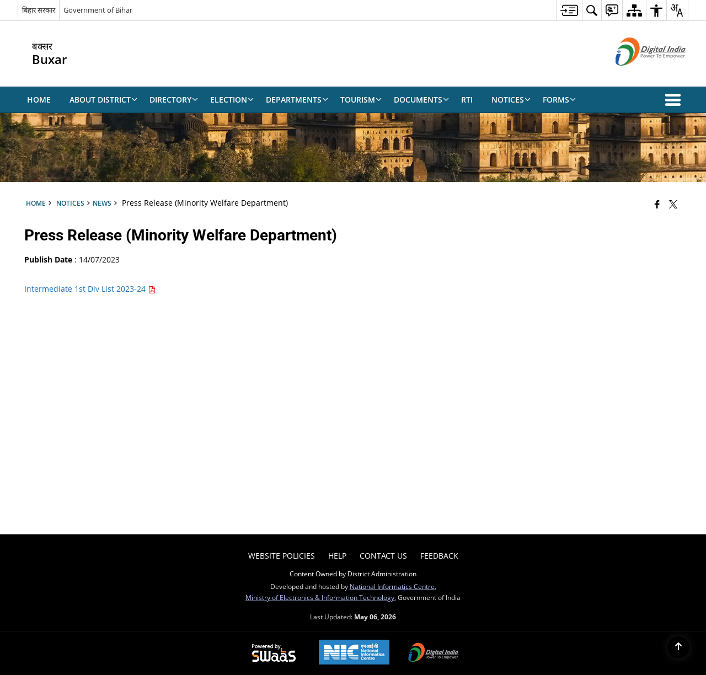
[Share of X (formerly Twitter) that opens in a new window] (673, 204)
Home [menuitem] (39, 99)
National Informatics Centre (392, 586)
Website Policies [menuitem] (281, 555)
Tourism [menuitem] (361, 99)
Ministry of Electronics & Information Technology (319, 597)
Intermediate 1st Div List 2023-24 (90, 288)
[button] (675, 100)
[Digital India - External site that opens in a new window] (636, 74)
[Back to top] (678, 647)
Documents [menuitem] (421, 99)
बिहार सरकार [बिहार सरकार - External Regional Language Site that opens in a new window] (38, 10)
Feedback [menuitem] (439, 555)
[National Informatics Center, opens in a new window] (354, 653)
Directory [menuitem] (173, 99)
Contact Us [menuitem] (383, 555)
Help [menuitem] (337, 555)
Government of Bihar (97, 10)
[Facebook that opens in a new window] (657, 204)
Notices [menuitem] (511, 99)
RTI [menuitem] (467, 99)
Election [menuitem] (232, 99)
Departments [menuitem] (297, 99)
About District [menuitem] (103, 99)
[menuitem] (569, 10)
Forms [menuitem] (559, 99)
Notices (70, 203)
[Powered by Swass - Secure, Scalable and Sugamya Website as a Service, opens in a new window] (273, 653)
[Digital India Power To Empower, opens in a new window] (433, 653)
